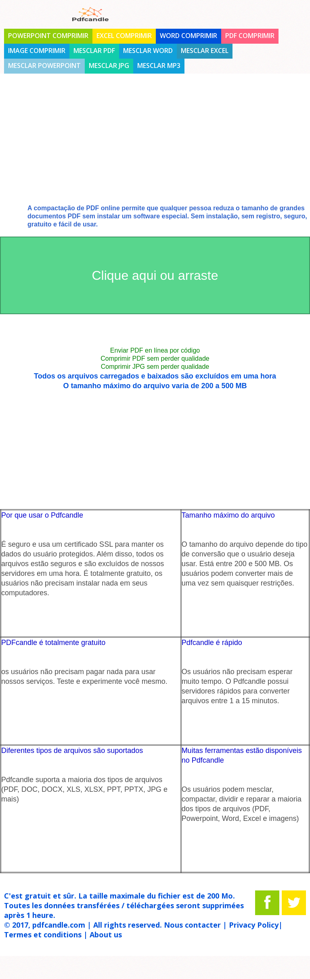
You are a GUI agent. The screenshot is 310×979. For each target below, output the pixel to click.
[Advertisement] (155, 145)
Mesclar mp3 (158, 65)
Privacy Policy (254, 925)
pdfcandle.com (58, 925)
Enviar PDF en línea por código (155, 350)
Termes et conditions (43, 934)
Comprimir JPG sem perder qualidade (155, 366)
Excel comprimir (124, 35)
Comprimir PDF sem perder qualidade (155, 358)
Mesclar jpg (109, 65)
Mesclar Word (148, 50)
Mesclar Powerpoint (44, 65)
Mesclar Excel (204, 50)
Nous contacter (192, 925)
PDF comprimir (249, 35)
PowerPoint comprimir (48, 35)
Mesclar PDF (94, 50)
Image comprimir (36, 50)
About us (106, 934)
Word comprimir (188, 35)
